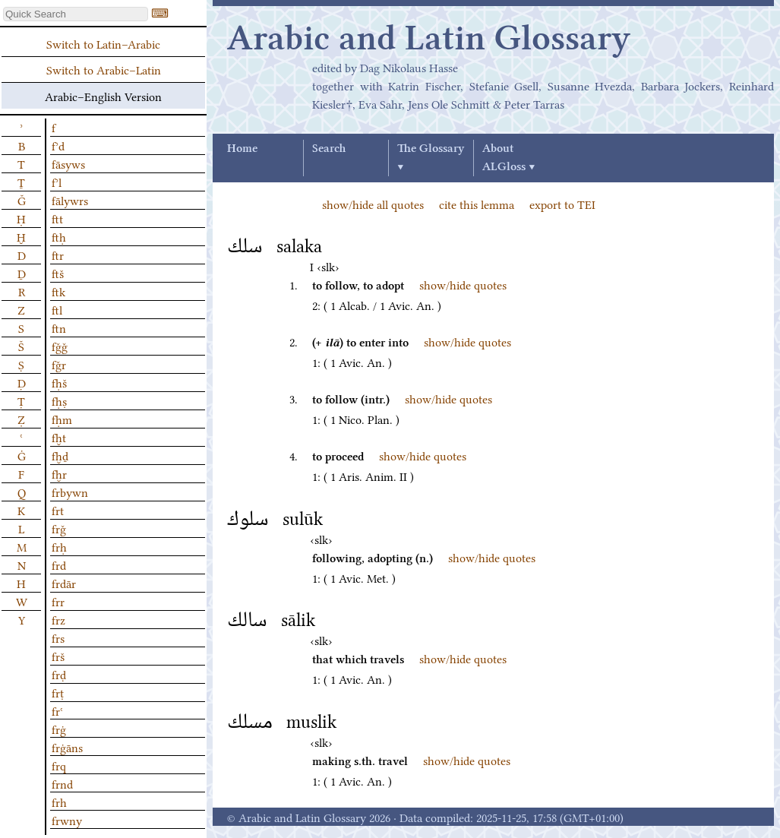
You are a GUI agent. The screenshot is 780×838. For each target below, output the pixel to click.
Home (242, 149)
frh (59, 801)
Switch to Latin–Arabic (103, 43)
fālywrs (70, 199)
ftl (57, 309)
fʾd (58, 145)
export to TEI (562, 203)
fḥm (62, 418)
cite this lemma (476, 203)
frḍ (59, 674)
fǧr (59, 364)
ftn (59, 327)
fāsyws (68, 163)
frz (58, 619)
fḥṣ (59, 400)
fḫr (59, 473)
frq (59, 765)
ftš (58, 272)
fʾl (57, 181)
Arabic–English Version (103, 95)
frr (58, 601)
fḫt (59, 436)
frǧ (59, 528)
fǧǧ (60, 345)
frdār (64, 582)
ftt (57, 218)
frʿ (57, 710)
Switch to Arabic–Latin (103, 69)
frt (58, 509)
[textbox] (75, 14)
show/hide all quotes (373, 203)
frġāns (67, 746)
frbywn (70, 491)
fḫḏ (60, 455)
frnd (62, 783)
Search (329, 149)
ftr (58, 254)
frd (59, 564)
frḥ (59, 546)
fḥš (59, 382)
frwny (67, 819)
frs (58, 637)
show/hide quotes (463, 284)
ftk (58, 291)
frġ (59, 728)
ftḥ (59, 236)
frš (58, 655)
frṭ (58, 692)
